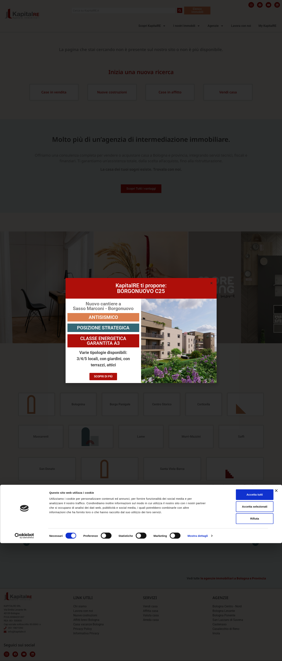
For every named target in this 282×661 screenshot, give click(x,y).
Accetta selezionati (241, 624)
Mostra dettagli (197, 653)
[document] (141, 330)
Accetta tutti (241, 612)
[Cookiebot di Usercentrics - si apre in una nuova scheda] (24, 653)
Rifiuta (241, 636)
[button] (211, 283)
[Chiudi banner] (276, 608)
